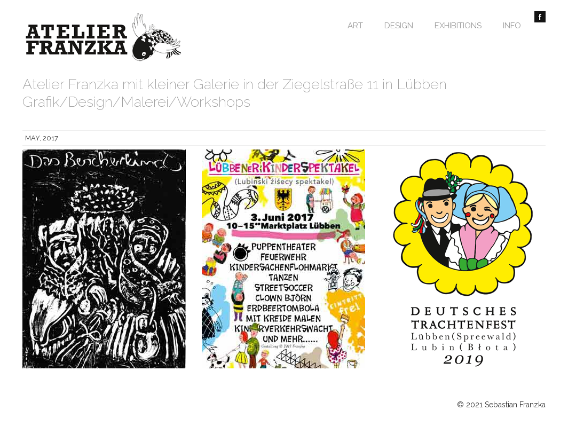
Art (355, 25)
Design (398, 25)
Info (512, 25)
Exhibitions (458, 25)
